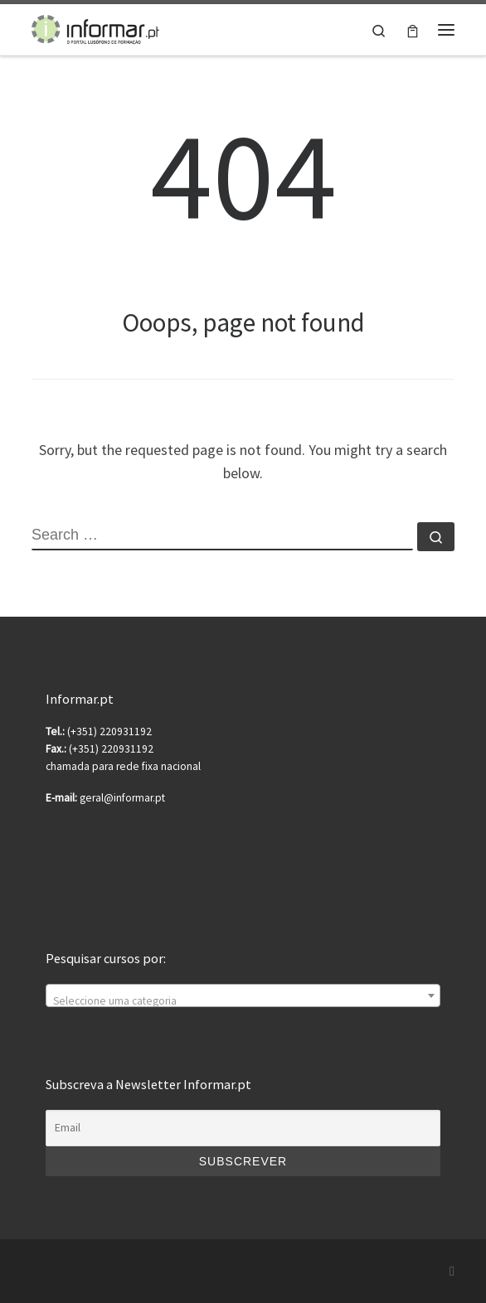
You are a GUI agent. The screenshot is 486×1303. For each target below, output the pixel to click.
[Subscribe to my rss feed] (452, 1271)
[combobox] (243, 995)
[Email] (243, 1128)
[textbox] (243, 1002)
